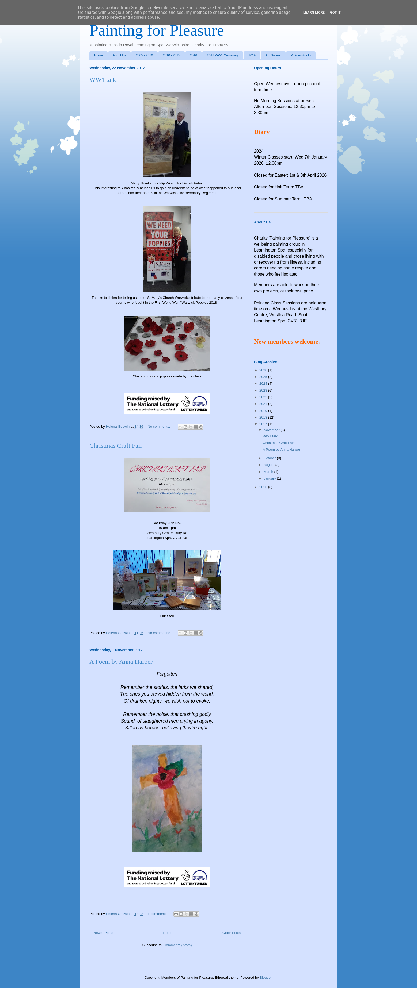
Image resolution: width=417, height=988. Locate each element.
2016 (193, 55)
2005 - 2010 (144, 55)
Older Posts (231, 933)
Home (98, 55)
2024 (263, 383)
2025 (263, 377)
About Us (119, 55)
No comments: (159, 426)
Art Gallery (273, 55)
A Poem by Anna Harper (121, 661)
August (269, 465)
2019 (252, 55)
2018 (263, 417)
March (269, 472)
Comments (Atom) (178, 945)
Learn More (314, 12)
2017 (263, 424)
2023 (263, 390)
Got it (335, 12)
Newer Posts (103, 933)
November (272, 430)
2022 (263, 397)
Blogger (265, 977)
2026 (263, 370)
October (270, 458)
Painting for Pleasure (156, 30)
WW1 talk (102, 79)
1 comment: (157, 914)
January (270, 478)
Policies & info (301, 55)
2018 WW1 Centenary (222, 55)
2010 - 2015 (171, 55)
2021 (263, 404)
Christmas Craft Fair (115, 445)
